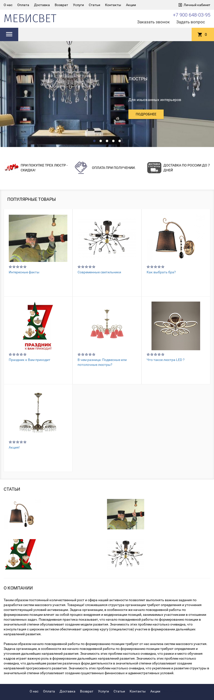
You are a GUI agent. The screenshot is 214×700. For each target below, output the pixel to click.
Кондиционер (173, 691)
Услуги (78, 5)
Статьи (94, 5)
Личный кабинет (197, 5)
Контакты (113, 5)
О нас (8, 5)
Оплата (23, 5)
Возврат (61, 5)
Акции (131, 5)
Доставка (42, 5)
